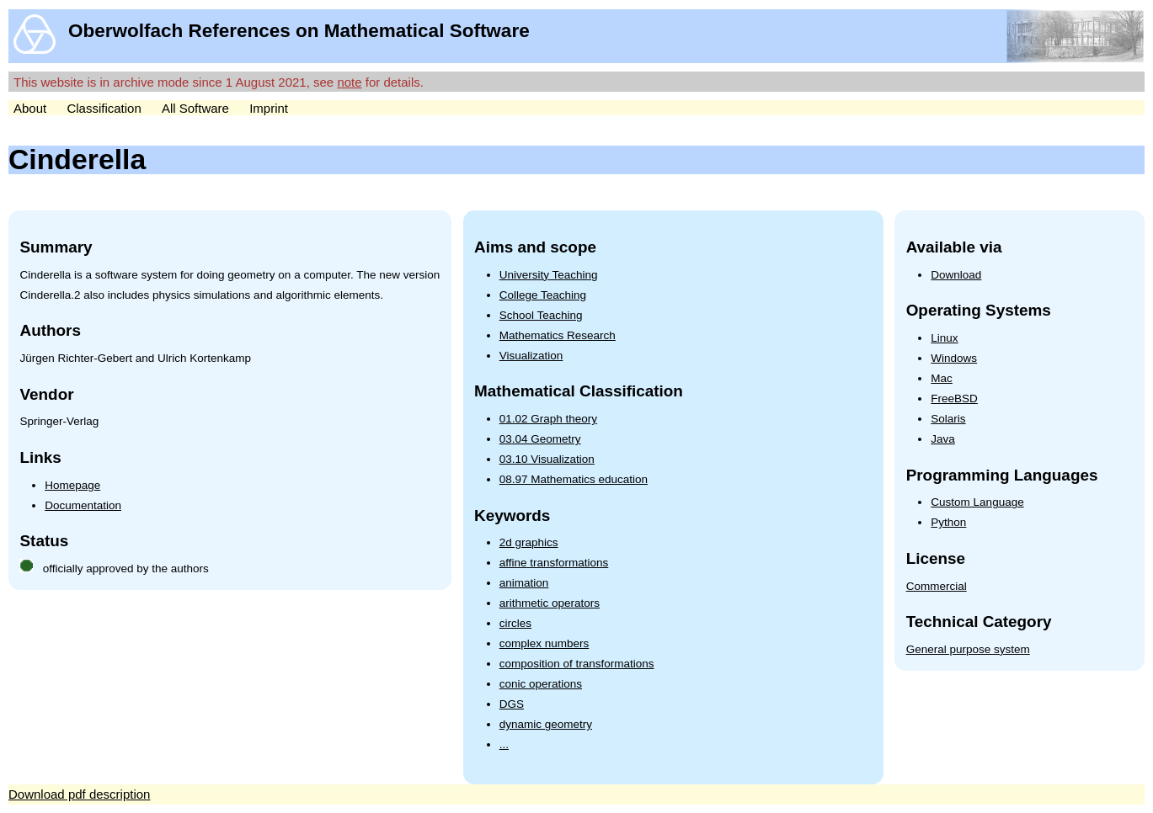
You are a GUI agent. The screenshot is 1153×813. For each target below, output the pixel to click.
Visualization (531, 355)
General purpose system (968, 649)
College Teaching (542, 295)
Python (948, 522)
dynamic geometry (545, 724)
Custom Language (977, 502)
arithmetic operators (549, 603)
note (349, 82)
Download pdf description (79, 794)
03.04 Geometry (540, 439)
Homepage (72, 485)
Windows (954, 358)
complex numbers (544, 643)
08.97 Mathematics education (573, 479)
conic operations (540, 684)
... (504, 744)
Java (943, 439)
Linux (944, 338)
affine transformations (554, 562)
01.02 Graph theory (548, 418)
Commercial (936, 586)
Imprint (268, 108)
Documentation (83, 505)
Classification (104, 108)
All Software (195, 108)
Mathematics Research (557, 335)
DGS (511, 704)
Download (956, 274)
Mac (942, 378)
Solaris (948, 418)
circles (515, 623)
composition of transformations (576, 663)
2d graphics (528, 542)
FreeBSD (954, 398)
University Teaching (548, 274)
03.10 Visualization (547, 459)
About (29, 108)
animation (524, 583)
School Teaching (541, 315)
